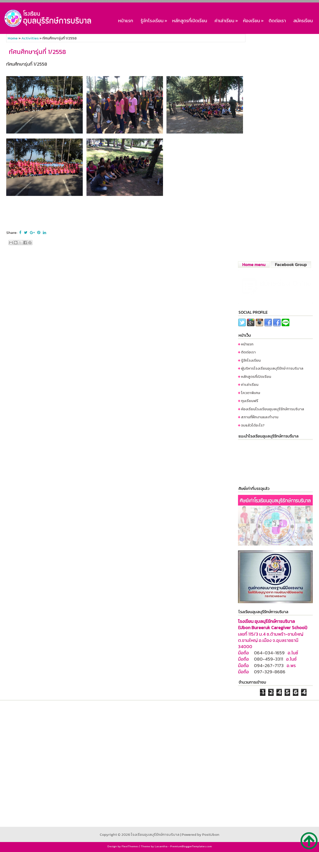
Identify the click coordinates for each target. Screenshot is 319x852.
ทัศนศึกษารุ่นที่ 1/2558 (37, 51)
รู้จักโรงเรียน (154, 20)
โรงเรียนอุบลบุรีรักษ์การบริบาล (155, 834)
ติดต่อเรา (277, 20)
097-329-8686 (269, 671)
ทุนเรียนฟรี (249, 401)
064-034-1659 (269, 652)
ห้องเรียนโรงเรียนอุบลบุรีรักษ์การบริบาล (272, 409)
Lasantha (161, 846)
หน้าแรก (125, 20)
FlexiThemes (130, 846)
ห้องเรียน (254, 20)
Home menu (253, 264)
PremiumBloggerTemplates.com (191, 846)
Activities (30, 38)
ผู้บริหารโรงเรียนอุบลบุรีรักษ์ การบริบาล (272, 368)
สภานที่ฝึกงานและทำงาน (259, 417)
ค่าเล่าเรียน (227, 20)
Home (13, 38)
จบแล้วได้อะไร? (252, 425)
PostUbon (210, 834)
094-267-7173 (269, 665)
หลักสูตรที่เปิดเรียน (189, 20)
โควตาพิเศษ (250, 393)
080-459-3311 (268, 659)
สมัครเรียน (303, 20)
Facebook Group (291, 264)
